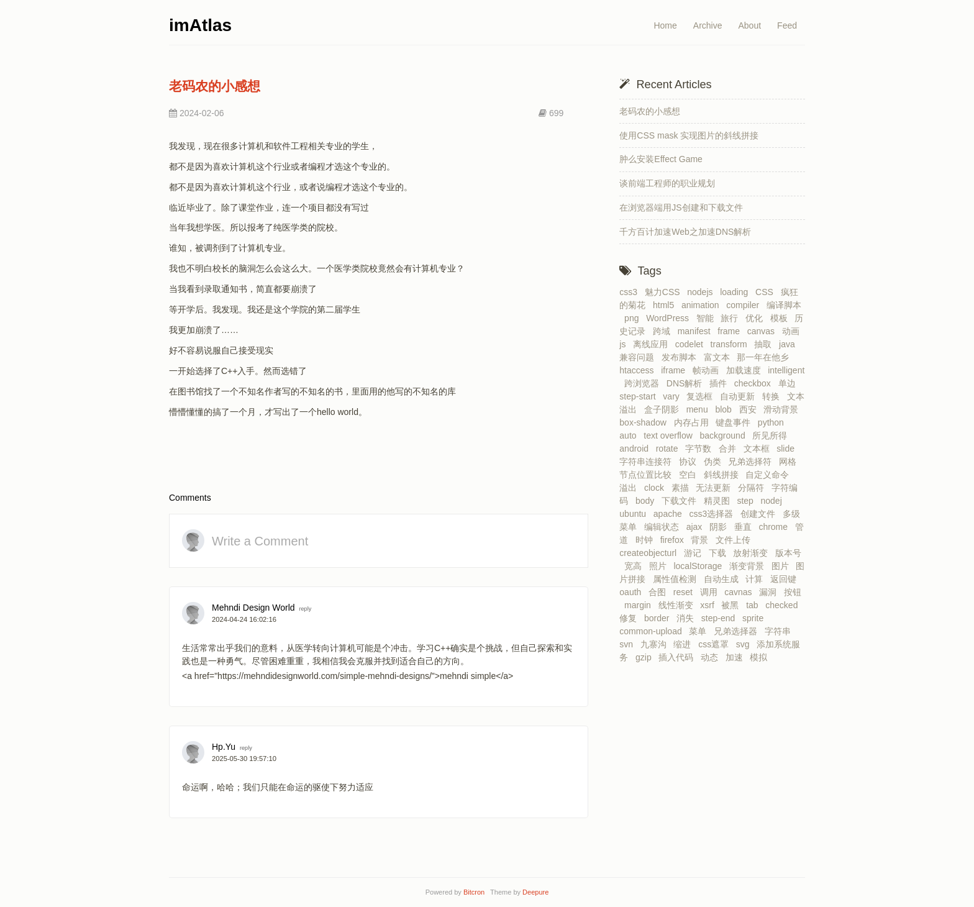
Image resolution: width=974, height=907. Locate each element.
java (789, 344)
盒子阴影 (664, 409)
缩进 (684, 644)
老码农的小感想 (214, 86)
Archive (707, 25)
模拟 (761, 657)
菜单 (700, 631)
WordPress (670, 318)
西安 (750, 409)
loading (736, 292)
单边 (789, 383)
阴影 (720, 527)
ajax (696, 527)
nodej (774, 501)
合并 (730, 449)
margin (640, 605)
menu (699, 409)
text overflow (670, 435)
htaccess (638, 370)
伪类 (715, 462)
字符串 (780, 631)
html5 (666, 305)
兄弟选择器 (738, 631)
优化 (756, 318)
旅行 (732, 318)
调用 (711, 592)
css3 (630, 292)
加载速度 (746, 370)
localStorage (700, 566)
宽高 (635, 566)
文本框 (759, 449)
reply (305, 609)
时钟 (646, 540)
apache (670, 514)
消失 (687, 618)
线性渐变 (678, 605)
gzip (645, 657)
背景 (702, 540)
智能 (707, 318)
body (647, 501)
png (634, 318)
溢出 (630, 488)
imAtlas (200, 25)
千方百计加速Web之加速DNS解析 (685, 232)
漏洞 (770, 592)
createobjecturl (650, 553)
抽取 (765, 344)
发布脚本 (681, 357)
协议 (690, 462)
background (725, 435)
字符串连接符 (647, 462)
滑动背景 (783, 409)
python (773, 422)
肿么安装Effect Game (661, 159)
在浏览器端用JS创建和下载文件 (680, 207)
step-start (639, 396)
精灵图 (719, 501)
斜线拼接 (724, 475)
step (747, 501)
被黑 (732, 605)
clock (656, 488)
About (749, 25)
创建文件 (760, 514)
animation (702, 305)
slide (787, 449)
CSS (766, 292)
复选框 (701, 396)
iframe (675, 370)
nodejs (702, 292)
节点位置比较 (647, 475)
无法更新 (715, 488)
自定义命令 (769, 475)
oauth (632, 592)
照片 (660, 566)
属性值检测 (677, 579)
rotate (669, 449)
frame (731, 331)
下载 (720, 553)
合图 (660, 592)
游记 (695, 553)
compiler (745, 305)
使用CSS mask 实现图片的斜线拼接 (688, 135)
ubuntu (635, 514)
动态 (712, 657)
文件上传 (735, 540)
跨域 (664, 331)
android (636, 449)
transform (731, 344)
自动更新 (740, 396)
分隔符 (753, 488)
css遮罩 (716, 644)
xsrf (709, 605)
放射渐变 (753, 553)
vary (673, 396)
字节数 (700, 449)
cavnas (740, 592)
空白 (690, 475)
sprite (755, 618)
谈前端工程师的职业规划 (667, 183)
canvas (763, 331)
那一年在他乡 (765, 357)
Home (664, 25)
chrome (775, 527)
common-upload (652, 631)
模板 (781, 318)
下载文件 (681, 501)
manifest (697, 331)
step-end (720, 618)
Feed (787, 25)
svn (628, 644)
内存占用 (694, 422)
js (624, 344)
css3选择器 (713, 514)
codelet (691, 344)
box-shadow (645, 422)
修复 (630, 618)
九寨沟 (655, 644)
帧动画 (708, 370)
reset (685, 592)
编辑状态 (664, 527)
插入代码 (678, 657)
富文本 (719, 357)
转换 (773, 396)
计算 (756, 579)
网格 (790, 462)
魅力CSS (665, 292)
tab (754, 605)
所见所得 (772, 435)
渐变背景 (749, 566)
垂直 (745, 527)
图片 (782, 566)
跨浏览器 (644, 383)
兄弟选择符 (752, 462)
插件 (720, 383)
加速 (737, 657)
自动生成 (724, 579)
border (659, 618)
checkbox (755, 383)
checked (784, 605)
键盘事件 (735, 422)
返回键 (785, 579)
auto (630, 435)
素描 (682, 488)
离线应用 (653, 344)
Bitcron (475, 892)
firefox (674, 540)
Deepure (535, 892)
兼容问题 (639, 357)
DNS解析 (687, 383)
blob (725, 409)
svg (745, 644)
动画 (793, 331)
